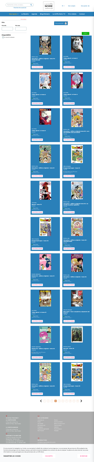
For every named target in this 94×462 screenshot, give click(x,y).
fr (63, 5)
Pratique (40, 427)
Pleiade (56, 430)
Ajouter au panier (37, 67)
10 (77, 401)
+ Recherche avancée (19, 7)
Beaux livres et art (59, 423)
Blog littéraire (45, 14)
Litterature (41, 420)
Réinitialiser (23, 19)
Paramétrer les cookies (12, 456)
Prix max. (17, 25)
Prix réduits (72, 14)
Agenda (34, 14)
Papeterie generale (43, 429)
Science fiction (58, 422)
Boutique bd (41, 425)
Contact (82, 14)
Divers (56, 420)
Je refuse (83, 456)
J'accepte (49, 456)
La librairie (25, 14)
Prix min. (4, 25)
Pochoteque (58, 429)
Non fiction (41, 430)
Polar (39, 422)
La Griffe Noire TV (59, 14)
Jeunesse (40, 423)
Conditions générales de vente (46, 442)
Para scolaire (57, 425)
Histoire (56, 427)
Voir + (85, 33)
